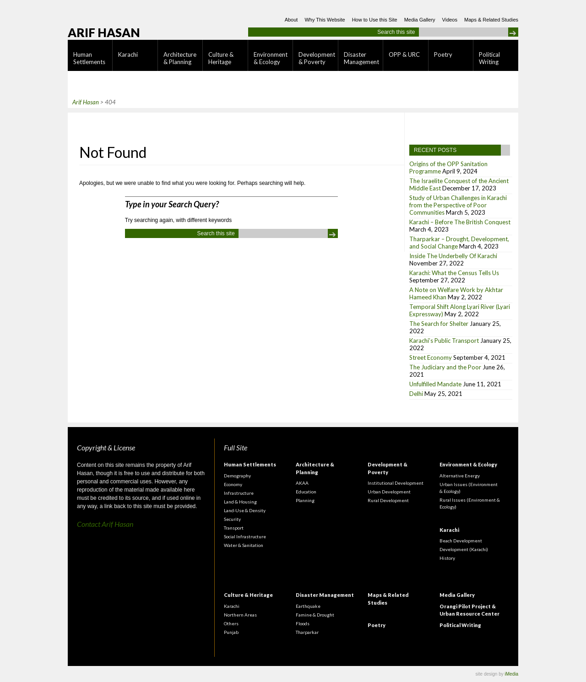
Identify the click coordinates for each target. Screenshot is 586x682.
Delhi (416, 393)
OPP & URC (404, 54)
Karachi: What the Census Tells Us (454, 272)
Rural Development (388, 500)
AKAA (302, 483)
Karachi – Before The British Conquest (459, 222)
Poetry (443, 54)
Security (232, 519)
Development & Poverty (316, 58)
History (447, 558)
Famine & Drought (315, 614)
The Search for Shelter (438, 323)
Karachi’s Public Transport (444, 340)
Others (231, 623)
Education (306, 491)
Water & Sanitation (243, 545)
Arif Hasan (104, 32)
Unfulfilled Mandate (435, 384)
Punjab (231, 632)
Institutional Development (395, 483)
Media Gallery (419, 19)
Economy (233, 484)
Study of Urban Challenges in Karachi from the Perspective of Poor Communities (458, 205)
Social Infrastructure (245, 536)
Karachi (128, 54)
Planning (305, 500)
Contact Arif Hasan (105, 524)
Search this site (396, 32)
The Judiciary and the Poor (445, 367)
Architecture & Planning (179, 58)
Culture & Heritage (220, 58)
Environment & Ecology (271, 58)
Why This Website (324, 19)
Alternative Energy (460, 475)
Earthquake (308, 606)
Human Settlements (89, 58)
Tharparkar (307, 632)
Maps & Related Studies (491, 19)
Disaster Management (361, 58)
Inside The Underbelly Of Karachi (453, 256)
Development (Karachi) (464, 549)
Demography (237, 475)
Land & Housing (240, 501)
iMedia (511, 674)
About (291, 19)
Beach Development (461, 540)
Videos (449, 19)
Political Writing (489, 58)
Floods (302, 623)
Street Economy (430, 357)
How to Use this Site (374, 19)
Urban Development (389, 491)
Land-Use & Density (245, 510)
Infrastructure (239, 493)
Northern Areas (240, 614)
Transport (234, 527)
